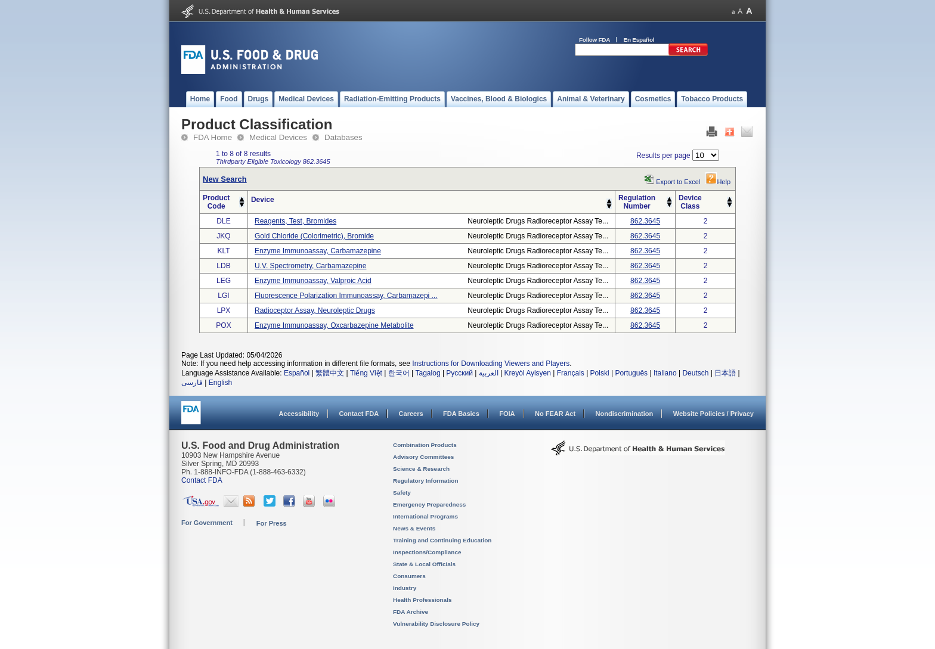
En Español (639, 39)
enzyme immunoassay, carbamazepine (318, 251)
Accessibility (299, 413)
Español (296, 373)
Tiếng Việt (366, 373)
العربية (489, 373)
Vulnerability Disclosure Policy (436, 623)
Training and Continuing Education (442, 540)
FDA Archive (410, 611)
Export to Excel (678, 181)
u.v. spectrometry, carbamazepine (310, 266)
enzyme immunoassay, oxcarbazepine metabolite (334, 325)
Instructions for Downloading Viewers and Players (490, 363)
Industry (404, 588)
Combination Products (425, 445)
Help (717, 181)
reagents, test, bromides (295, 221)
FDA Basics (461, 413)
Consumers (409, 576)
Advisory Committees (423, 457)
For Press (271, 523)
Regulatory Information (426, 480)
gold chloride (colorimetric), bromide (314, 236)
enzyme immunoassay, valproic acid (313, 281)
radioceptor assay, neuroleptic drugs (315, 310)
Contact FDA (359, 413)
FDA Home (212, 137)
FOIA (507, 413)
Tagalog (428, 373)
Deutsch (695, 373)
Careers (411, 413)
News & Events (414, 528)
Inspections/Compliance (427, 552)
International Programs (425, 516)
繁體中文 (329, 373)
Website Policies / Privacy (713, 413)
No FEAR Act (555, 413)
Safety (402, 492)
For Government (207, 522)
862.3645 (645, 221)
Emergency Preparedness (429, 504)
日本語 (725, 373)
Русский (459, 373)
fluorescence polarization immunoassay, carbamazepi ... (346, 295)
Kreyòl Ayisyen (527, 373)
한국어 (399, 373)
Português (631, 373)
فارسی (192, 382)
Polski (599, 373)
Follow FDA (594, 39)
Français (570, 373)
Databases (343, 137)
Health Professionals (422, 600)
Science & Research (421, 468)
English (220, 382)
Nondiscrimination (625, 413)
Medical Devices (278, 137)
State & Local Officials (424, 564)
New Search (225, 179)
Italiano (665, 373)
